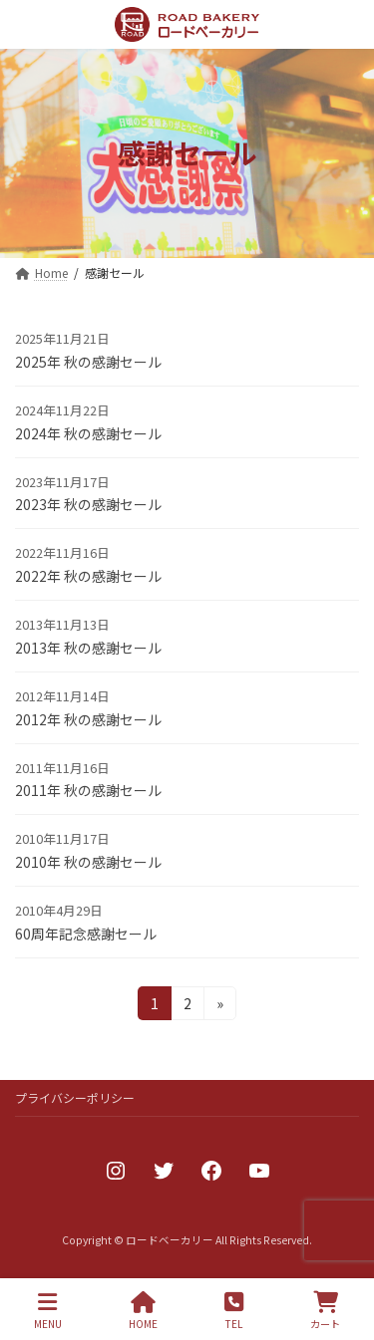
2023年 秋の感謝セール (88, 504)
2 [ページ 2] (189, 1006)
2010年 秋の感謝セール (88, 862)
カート (325, 1310)
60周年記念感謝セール (86, 933)
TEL (233, 1310)
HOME (143, 1310)
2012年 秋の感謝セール (88, 719)
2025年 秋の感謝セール (88, 362)
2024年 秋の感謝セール (88, 433)
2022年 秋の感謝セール (88, 576)
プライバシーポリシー (75, 1097)
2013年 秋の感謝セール (88, 648)
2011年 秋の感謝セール (88, 790)
